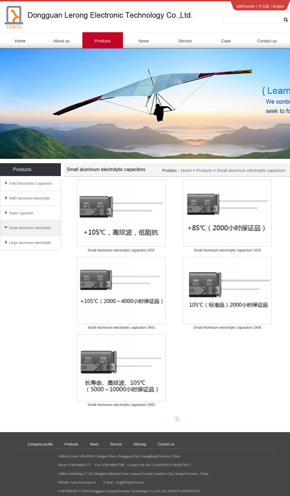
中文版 (264, 6)
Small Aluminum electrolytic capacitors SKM (227, 328)
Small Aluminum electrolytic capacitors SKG (121, 328)
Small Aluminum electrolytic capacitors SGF (121, 250)
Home (186, 170)
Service (116, 444)
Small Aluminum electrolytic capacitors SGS (227, 250)
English (278, 6)
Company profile (40, 444)
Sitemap (139, 444)
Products (204, 170)
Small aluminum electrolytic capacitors (251, 170)
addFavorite (245, 6)
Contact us (166, 444)
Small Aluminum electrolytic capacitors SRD (121, 405)
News (94, 444)
